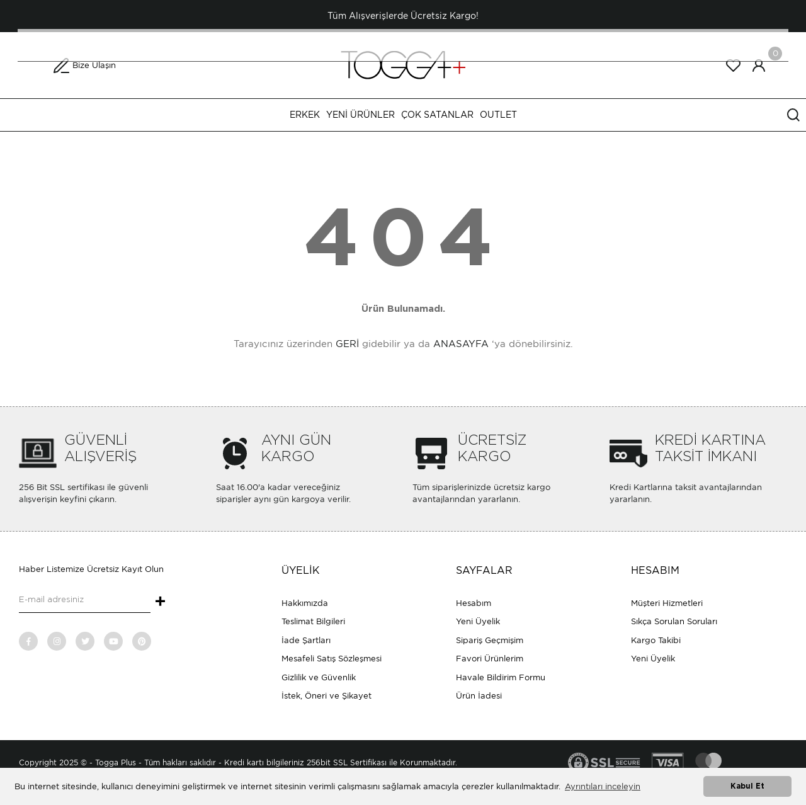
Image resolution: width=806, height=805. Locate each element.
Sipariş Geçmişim (489, 640)
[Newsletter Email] (84, 600)
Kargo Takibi (656, 640)
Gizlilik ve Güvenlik (318, 677)
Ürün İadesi (479, 695)
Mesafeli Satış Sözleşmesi (331, 658)
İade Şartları (306, 640)
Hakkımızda (304, 603)
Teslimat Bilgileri (313, 621)
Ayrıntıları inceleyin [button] (602, 786)
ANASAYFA (461, 344)
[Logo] (403, 64)
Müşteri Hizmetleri (667, 603)
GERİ (347, 344)
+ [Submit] (160, 602)
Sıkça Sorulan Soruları (674, 621)
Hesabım (473, 603)
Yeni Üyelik (478, 621)
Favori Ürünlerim (489, 658)
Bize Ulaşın (94, 65)
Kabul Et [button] (747, 786)
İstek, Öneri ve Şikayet (326, 695)
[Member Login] (758, 65)
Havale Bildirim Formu (500, 677)
